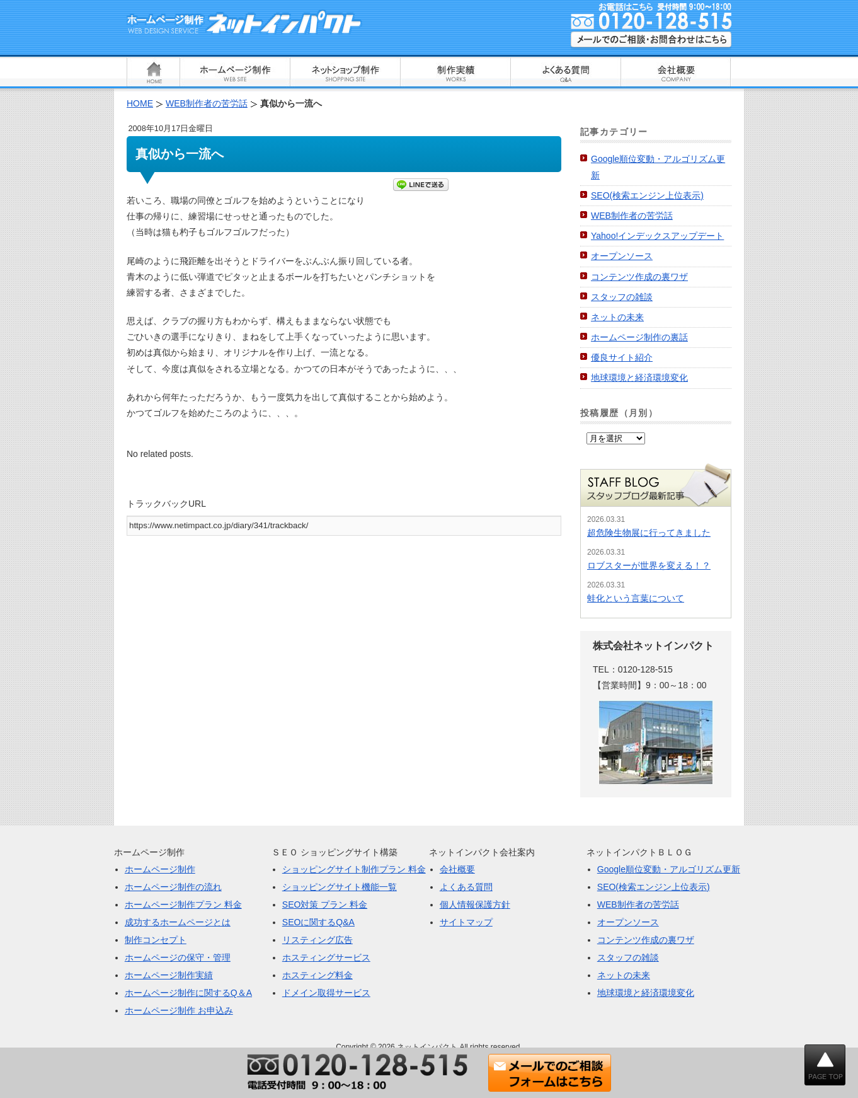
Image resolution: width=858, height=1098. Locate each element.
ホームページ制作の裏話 (639, 337)
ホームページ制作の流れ (173, 887)
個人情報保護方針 (475, 904)
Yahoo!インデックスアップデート (657, 236)
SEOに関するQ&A (318, 922)
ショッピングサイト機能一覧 (339, 887)
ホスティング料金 (317, 975)
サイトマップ (466, 922)
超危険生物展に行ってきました (649, 533)
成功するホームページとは (178, 922)
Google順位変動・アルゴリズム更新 (668, 869)
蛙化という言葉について (635, 598)
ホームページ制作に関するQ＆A (188, 993)
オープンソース (622, 256)
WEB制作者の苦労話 (632, 216)
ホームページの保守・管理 (178, 957)
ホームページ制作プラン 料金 (183, 904)
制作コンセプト (155, 940)
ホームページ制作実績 (169, 975)
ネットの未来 (617, 317)
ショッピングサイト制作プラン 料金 (354, 869)
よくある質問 (466, 887)
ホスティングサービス (326, 957)
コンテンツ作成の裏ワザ (639, 277)
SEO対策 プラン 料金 (324, 904)
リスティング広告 (317, 940)
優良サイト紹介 (622, 357)
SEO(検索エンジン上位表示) (647, 195)
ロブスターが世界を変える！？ (649, 565)
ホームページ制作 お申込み (179, 1010)
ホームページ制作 (160, 869)
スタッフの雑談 (622, 297)
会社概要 (457, 869)
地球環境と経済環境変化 (639, 378)
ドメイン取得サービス (326, 993)
